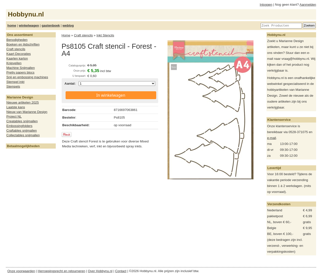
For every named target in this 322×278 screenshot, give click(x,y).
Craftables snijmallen (21, 130)
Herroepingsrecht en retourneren (61, 271)
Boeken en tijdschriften (23, 44)
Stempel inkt (15, 82)
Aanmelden (308, 4)
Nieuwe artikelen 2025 (22, 102)
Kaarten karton (17, 58)
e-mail (271, 138)
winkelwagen (29, 25)
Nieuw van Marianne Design (26, 112)
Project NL (14, 116)
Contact (120, 271)
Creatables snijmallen (22, 121)
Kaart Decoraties (18, 54)
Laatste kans (15, 107)
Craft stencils (15, 49)
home (11, 25)
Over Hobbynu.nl (100, 271)
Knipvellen (14, 63)
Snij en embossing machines (27, 77)
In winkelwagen (110, 95)
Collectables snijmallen (23, 135)
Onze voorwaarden (21, 271)
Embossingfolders (19, 126)
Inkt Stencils (105, 35)
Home (66, 35)
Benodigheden (17, 40)
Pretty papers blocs (20, 72)
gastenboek (51, 25)
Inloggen (266, 4)
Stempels (13, 86)
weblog (68, 25)
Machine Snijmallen (20, 68)
